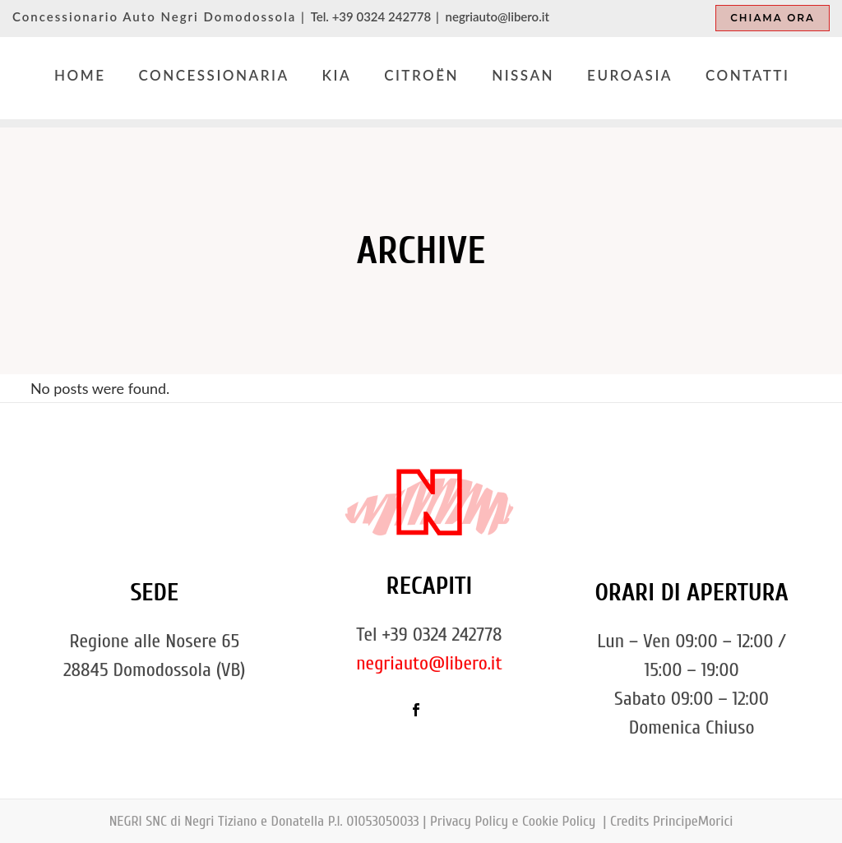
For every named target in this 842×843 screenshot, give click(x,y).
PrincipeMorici (693, 821)
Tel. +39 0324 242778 (371, 16)
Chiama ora (772, 18)
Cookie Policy (560, 821)
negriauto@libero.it (497, 16)
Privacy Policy (469, 821)
